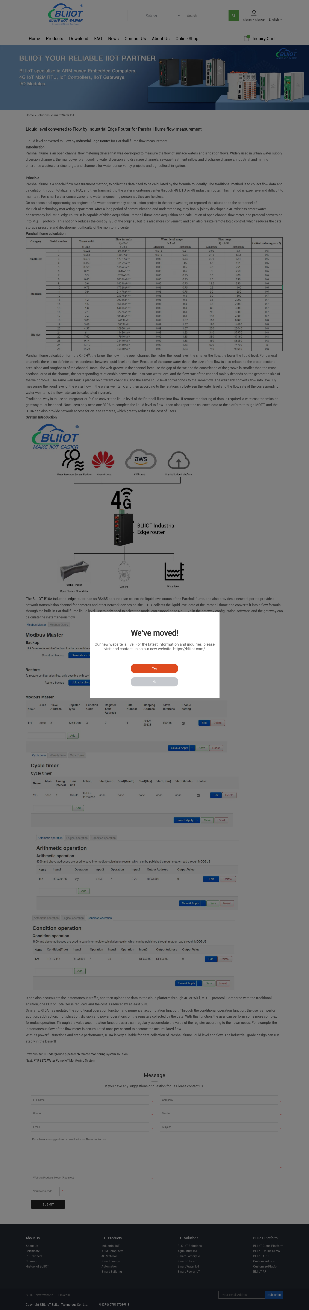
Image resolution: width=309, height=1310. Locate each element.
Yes (154, 668)
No (154, 681)
